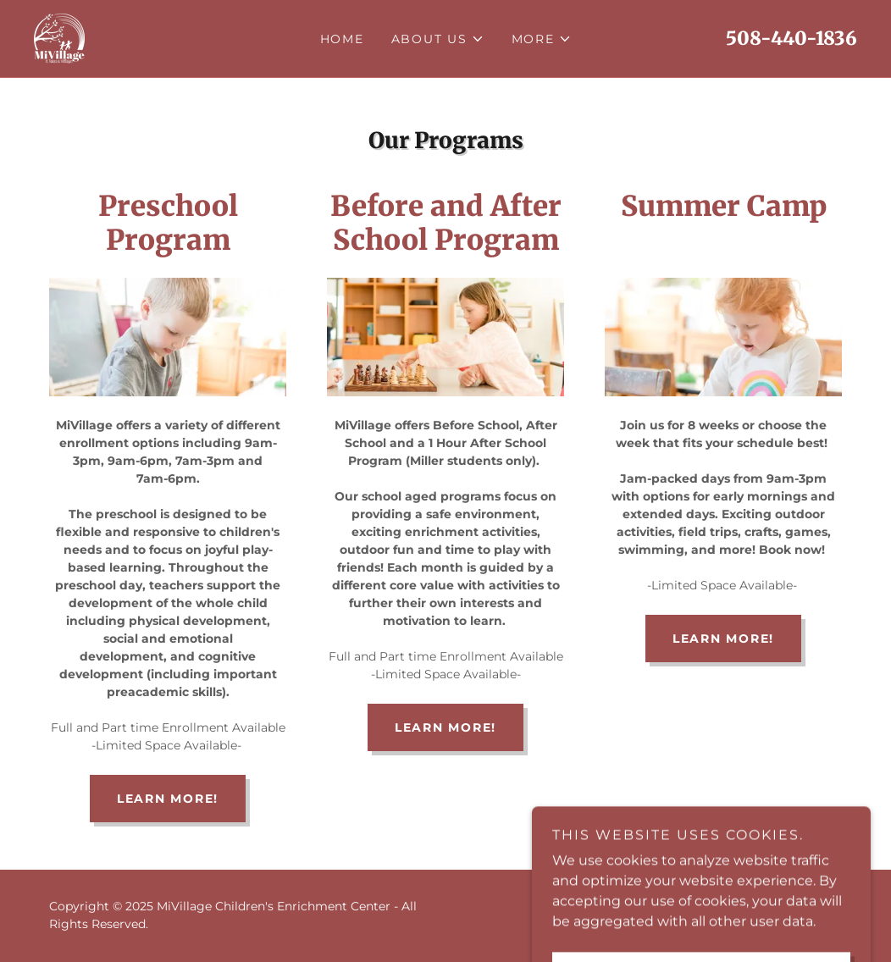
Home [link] (342, 39)
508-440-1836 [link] (791, 38)
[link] (59, 38)
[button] (437, 39)
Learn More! (168, 798)
